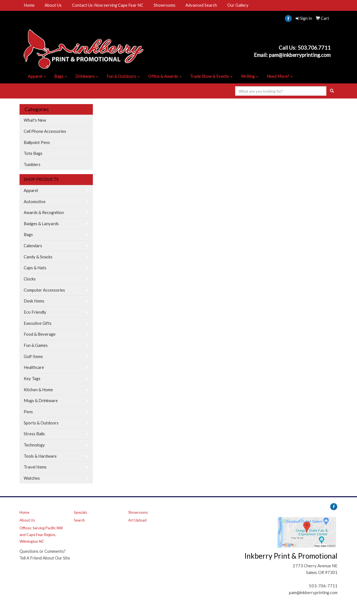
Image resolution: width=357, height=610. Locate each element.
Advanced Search (201, 5)
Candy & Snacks (38, 256)
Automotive (34, 201)
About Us (53, 5)
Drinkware (86, 76)
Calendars (33, 245)
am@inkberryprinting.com (301, 55)
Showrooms (164, 5)
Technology (34, 445)
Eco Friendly (35, 312)
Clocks (30, 279)
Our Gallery (238, 5)
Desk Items (34, 301)
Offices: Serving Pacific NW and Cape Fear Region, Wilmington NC (41, 535)
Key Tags (32, 378)
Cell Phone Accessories (45, 131)
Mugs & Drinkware (41, 400)
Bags (60, 76)
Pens (28, 411)
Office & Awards (165, 76)
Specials (80, 512)
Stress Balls (34, 433)
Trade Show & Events (211, 76)
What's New (35, 120)
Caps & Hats (35, 267)
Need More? (280, 76)
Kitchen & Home (38, 389)
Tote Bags (33, 153)
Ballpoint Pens (37, 142)
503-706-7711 (323, 585)
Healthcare (34, 367)
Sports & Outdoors (41, 423)
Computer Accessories (44, 290)
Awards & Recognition (44, 212)
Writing (249, 76)
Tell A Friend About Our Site (45, 558)
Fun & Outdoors (123, 76)
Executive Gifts (38, 323)
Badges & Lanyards (41, 223)
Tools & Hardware (40, 456)
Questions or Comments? (43, 551)
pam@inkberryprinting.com (313, 592)
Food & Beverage (40, 334)
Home (29, 5)
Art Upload (137, 520)
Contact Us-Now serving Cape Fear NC (107, 5)
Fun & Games (36, 345)
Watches (32, 478)
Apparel (37, 76)
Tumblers (32, 164)
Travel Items (35, 467)
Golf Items (33, 356)
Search (79, 520)
